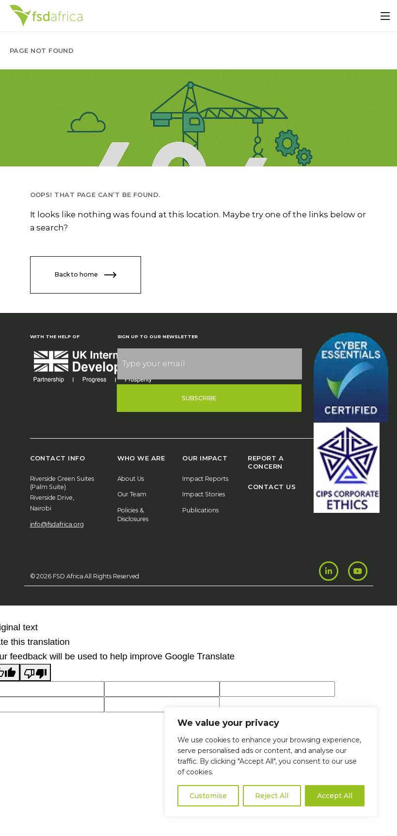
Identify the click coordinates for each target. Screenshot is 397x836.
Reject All (271, 795)
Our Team (132, 494)
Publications (200, 510)
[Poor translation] (35, 672)
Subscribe (199, 398)
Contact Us (272, 487)
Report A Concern (266, 462)
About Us (130, 478)
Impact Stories (203, 494)
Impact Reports (205, 478)
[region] (271, 762)
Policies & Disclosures (133, 515)
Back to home (86, 275)
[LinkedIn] (328, 571)
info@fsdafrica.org (57, 524)
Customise (208, 795)
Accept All (334, 795)
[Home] (46, 16)
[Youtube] (357, 571)
